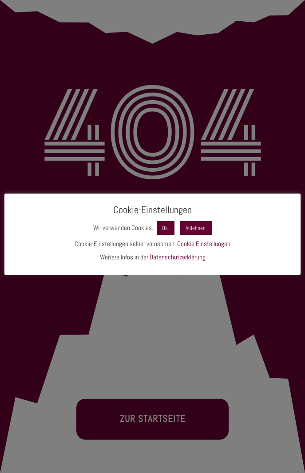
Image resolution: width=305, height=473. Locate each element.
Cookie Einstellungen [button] (203, 243)
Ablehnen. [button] (196, 228)
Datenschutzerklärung (178, 257)
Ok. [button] (165, 228)
